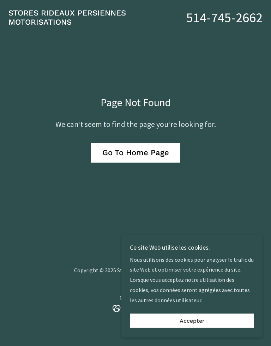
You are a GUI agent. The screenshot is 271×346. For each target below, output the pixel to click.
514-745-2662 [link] (224, 24)
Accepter (192, 320)
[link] (72, 38)
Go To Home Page (135, 166)
